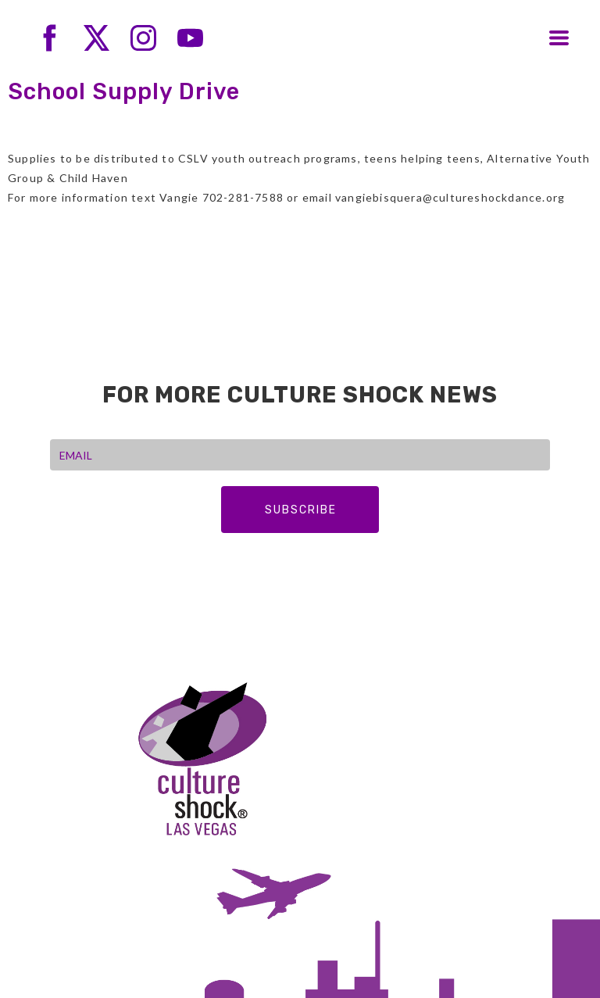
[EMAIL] (300, 454)
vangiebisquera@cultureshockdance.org (450, 197)
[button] (559, 38)
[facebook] (49, 38)
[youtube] (190, 38)
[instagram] (143, 38)
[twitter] (96, 38)
